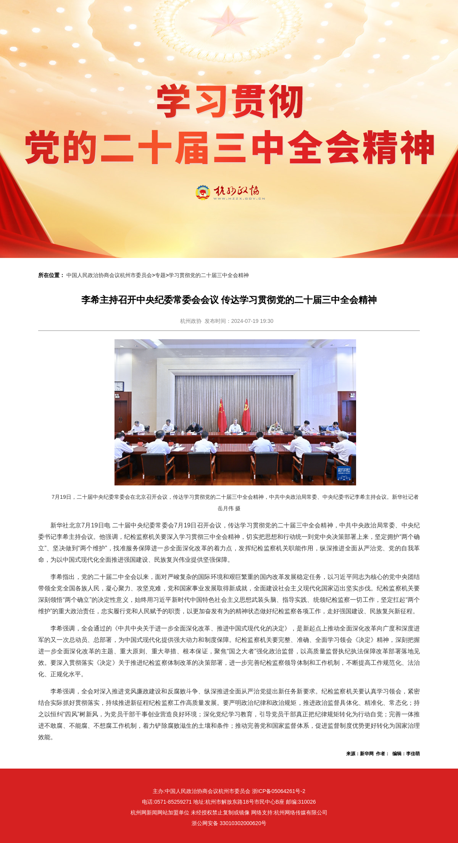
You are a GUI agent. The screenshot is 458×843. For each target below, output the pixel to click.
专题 (160, 275)
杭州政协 (191, 321)
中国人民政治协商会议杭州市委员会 (109, 275)
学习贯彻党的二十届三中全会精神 (209, 275)
